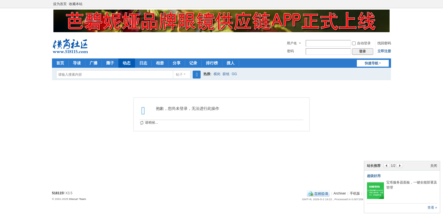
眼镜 (226, 74)
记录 (193, 63)
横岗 (217, 74)
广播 (93, 63)
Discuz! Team (77, 198)
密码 (290, 51)
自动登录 (361, 43)
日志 (143, 63)
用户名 (292, 43)
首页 (60, 63)
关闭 (433, 166)
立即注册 (384, 51)
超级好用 (374, 176)
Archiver (340, 193)
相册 (160, 63)
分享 (177, 63)
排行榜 (212, 63)
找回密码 (384, 43)
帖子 (179, 75)
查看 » (432, 208)
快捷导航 (371, 63)
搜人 (230, 63)
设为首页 (60, 4)
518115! (58, 193)
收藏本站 (75, 4)
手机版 (355, 193)
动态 (127, 63)
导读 (77, 63)
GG (234, 74)
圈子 (110, 63)
